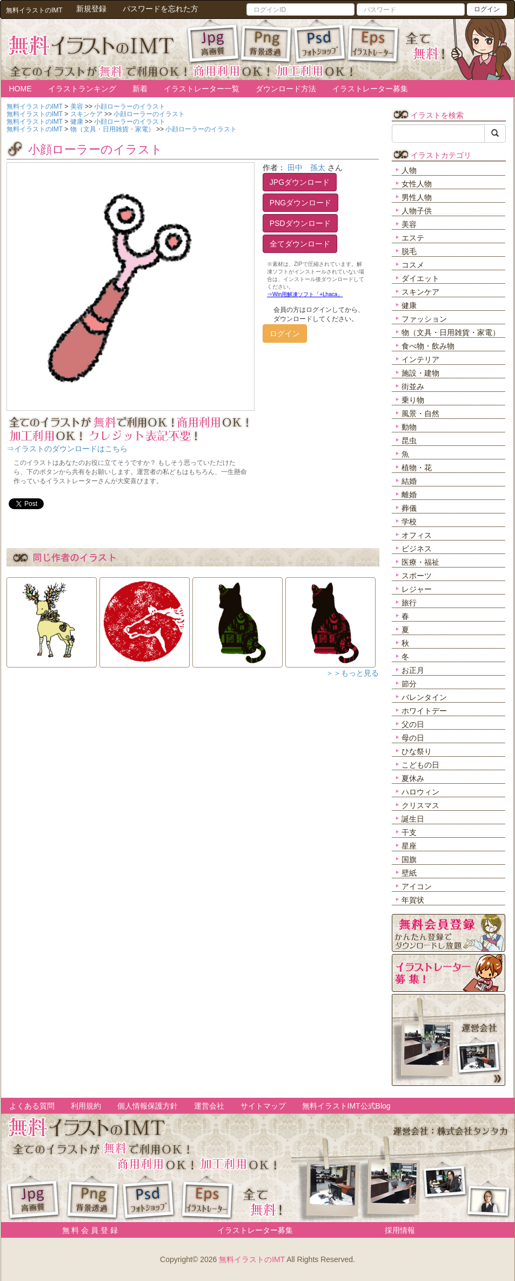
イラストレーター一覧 (201, 88)
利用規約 (86, 1106)
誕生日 (413, 819)
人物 (409, 170)
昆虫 (409, 440)
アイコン (417, 886)
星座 (409, 846)
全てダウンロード (300, 243)
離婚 (409, 494)
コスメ (413, 265)
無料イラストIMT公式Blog (346, 1106)
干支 (409, 832)
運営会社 (209, 1106)
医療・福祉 (420, 562)
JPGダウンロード (300, 182)
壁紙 (409, 873)
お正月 (413, 670)
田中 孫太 (306, 167)
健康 (409, 305)
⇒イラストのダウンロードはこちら (67, 448)
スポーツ (417, 575)
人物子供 (417, 210)
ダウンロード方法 (286, 88)
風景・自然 (420, 413)
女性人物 (417, 183)
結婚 (409, 481)
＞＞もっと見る (352, 673)
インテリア (420, 359)
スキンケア (420, 292)
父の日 (413, 724)
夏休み (413, 778)
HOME (20, 88)
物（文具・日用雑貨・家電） (451, 332)
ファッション (424, 319)
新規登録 (91, 8)
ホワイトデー (424, 710)
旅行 (409, 602)
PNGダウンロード (300, 202)
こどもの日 (420, 764)
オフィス (417, 535)
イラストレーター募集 (370, 88)
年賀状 (413, 900)
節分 (409, 683)
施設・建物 (420, 373)
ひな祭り (417, 751)
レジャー (417, 589)
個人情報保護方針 (147, 1106)
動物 (409, 427)
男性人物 (417, 197)
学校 (409, 521)
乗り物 (413, 400)
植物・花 (417, 467)
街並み (413, 386)
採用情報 (400, 1230)
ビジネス (417, 548)
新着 (140, 88)
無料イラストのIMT (252, 1259)
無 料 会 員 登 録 (86, 1230)
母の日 (413, 737)
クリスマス (420, 805)
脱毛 (409, 251)
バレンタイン (424, 697)
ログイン (487, 9)
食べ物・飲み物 (428, 346)
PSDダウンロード (300, 223)
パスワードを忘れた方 (160, 8)
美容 (409, 224)
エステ (413, 237)
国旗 (409, 859)
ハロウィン (420, 792)
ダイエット (420, 278)
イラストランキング (82, 88)
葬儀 (409, 508)
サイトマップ (263, 1106)
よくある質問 (32, 1106)
